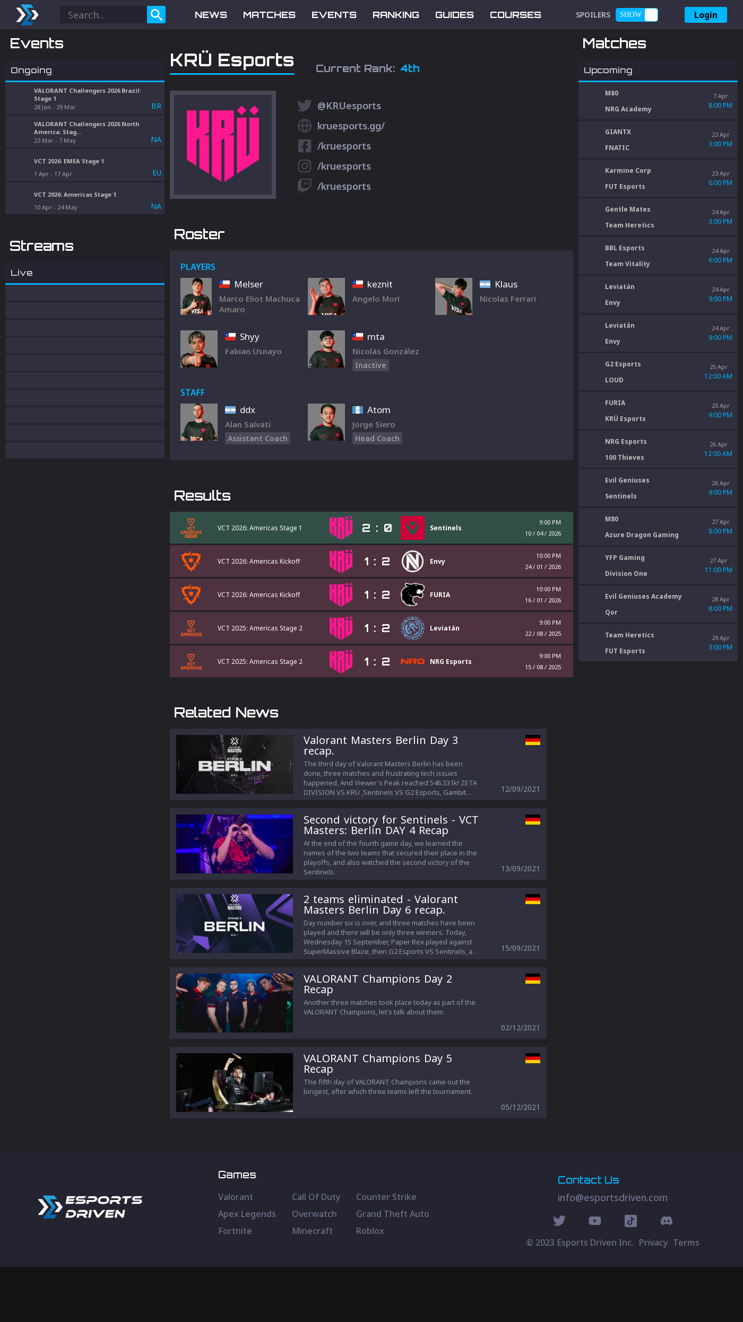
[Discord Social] (631, 1277)
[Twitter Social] (559, 1277)
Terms (686, 1297)
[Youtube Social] (595, 1277)
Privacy (653, 1297)
